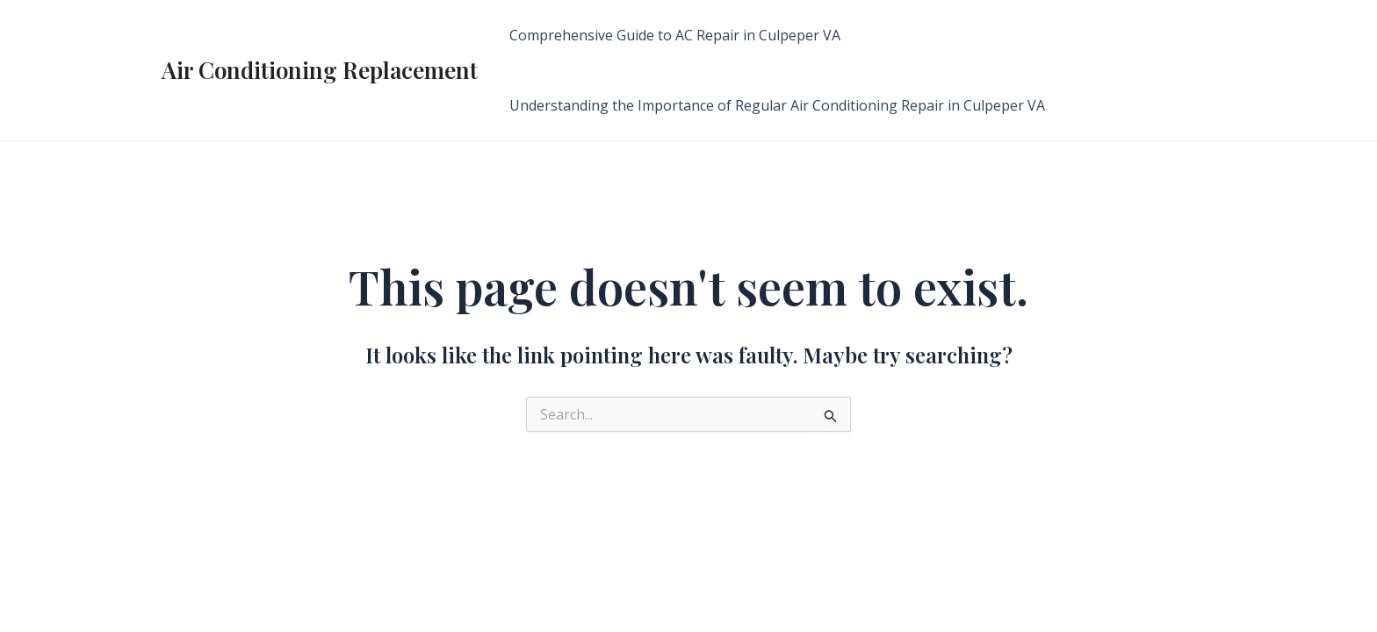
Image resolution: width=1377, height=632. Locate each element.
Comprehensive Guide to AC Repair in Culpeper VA (674, 35)
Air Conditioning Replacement (320, 69)
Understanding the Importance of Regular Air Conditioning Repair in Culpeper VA (777, 105)
